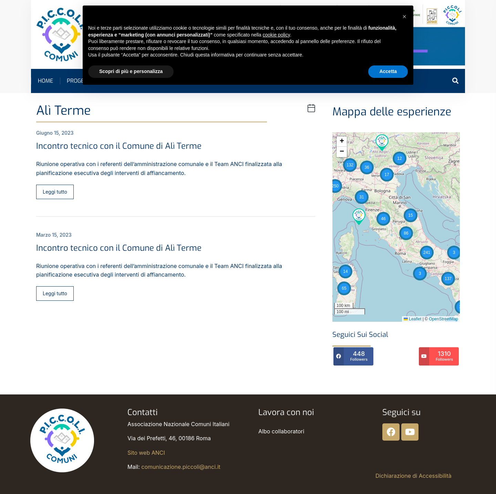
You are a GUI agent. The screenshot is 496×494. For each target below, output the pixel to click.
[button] (345, 271)
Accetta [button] (388, 71)
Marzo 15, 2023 (54, 235)
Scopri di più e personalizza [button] (131, 71)
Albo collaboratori (281, 431)
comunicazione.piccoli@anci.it (180, 466)
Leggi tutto (55, 192)
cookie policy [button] (276, 35)
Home (45, 80)
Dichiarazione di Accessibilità (413, 475)
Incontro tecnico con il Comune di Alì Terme (119, 146)
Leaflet (412, 319)
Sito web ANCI (146, 452)
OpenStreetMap (443, 319)
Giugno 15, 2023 (55, 133)
